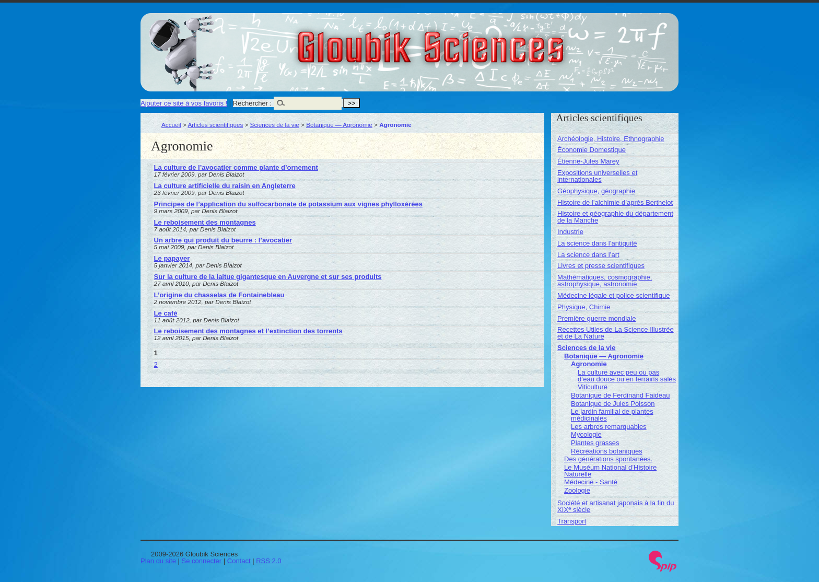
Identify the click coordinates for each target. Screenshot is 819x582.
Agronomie (589, 364)
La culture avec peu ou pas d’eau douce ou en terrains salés (627, 375)
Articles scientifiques (215, 124)
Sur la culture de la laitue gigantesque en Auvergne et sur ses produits (268, 277)
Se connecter (202, 561)
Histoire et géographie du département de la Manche (615, 216)
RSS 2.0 (268, 561)
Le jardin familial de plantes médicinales (612, 415)
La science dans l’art (588, 255)
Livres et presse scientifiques (601, 266)
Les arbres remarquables (609, 426)
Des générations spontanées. (608, 459)
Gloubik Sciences (489, 41)
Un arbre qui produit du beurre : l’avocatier (223, 240)
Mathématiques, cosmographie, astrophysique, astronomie (604, 280)
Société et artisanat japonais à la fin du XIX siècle (615, 506)
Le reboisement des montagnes (205, 222)
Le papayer (172, 258)
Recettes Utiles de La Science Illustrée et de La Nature (615, 332)
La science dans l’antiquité (597, 243)
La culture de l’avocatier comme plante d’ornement (236, 167)
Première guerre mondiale (596, 318)
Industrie (570, 232)
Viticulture (592, 387)
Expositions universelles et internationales (597, 176)
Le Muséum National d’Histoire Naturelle (610, 470)
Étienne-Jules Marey (588, 161)
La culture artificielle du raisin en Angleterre (225, 186)
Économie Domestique (591, 150)
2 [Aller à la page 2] (156, 364)
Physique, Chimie (583, 307)
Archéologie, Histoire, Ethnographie (610, 139)
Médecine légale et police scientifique (613, 295)
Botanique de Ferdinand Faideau (620, 395)
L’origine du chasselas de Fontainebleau (219, 295)
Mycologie (586, 434)
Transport (571, 521)
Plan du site (158, 561)
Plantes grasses (595, 443)
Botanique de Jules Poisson (612, 404)
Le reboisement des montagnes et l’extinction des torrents (248, 331)
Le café (166, 313)
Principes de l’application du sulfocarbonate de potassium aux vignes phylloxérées (288, 204)
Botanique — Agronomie (339, 124)
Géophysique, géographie (596, 191)
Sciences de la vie (274, 124)
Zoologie (577, 490)
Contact (239, 561)
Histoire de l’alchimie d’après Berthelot (615, 202)
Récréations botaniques (606, 451)
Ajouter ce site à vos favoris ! (184, 103)
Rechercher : (252, 103)
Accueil (171, 124)
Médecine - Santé (590, 482)
